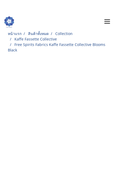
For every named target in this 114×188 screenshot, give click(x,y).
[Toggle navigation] (107, 22)
